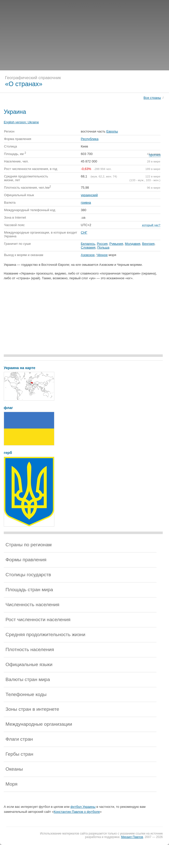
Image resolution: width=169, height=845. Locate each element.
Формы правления (26, 559)
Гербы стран (19, 754)
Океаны (14, 769)
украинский (89, 195)
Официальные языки (29, 664)
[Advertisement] (84, 35)
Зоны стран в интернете (32, 709)
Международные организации (39, 724)
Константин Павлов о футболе (77, 812)
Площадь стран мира (29, 589)
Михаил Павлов (132, 837)
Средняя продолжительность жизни (45, 634)
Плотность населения (30, 649)
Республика (89, 139)
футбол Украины (82, 807)
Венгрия (148, 244)
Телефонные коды (26, 694)
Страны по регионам (29, 544)
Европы (112, 131)
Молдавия (132, 244)
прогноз (154, 155)
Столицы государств (28, 574)
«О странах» (23, 83)
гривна (86, 202)
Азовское (88, 255)
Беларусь (88, 244)
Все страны (152, 98)
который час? (151, 225)
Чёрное (102, 255)
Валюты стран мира (28, 679)
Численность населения (32, 604)
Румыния (116, 244)
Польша (103, 247)
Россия (102, 244)
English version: (21, 122)
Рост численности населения (38, 619)
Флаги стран (19, 739)
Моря (12, 784)
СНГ (84, 232)
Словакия (88, 247)
